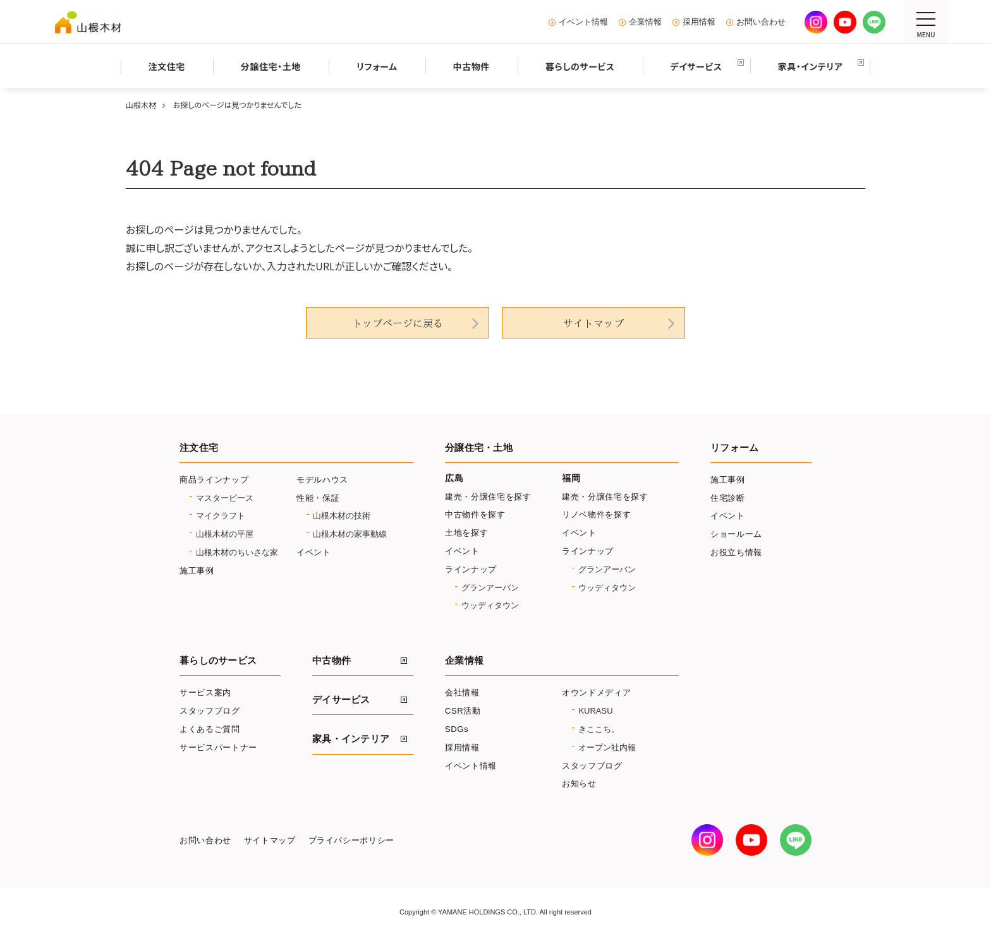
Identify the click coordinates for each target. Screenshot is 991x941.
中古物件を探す (475, 514)
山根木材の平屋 (224, 534)
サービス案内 (205, 692)
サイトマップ (593, 323)
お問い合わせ (761, 22)
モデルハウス (322, 479)
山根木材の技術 (341, 515)
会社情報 (462, 692)
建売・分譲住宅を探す (488, 496)
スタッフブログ (209, 711)
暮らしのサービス (218, 661)
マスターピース (224, 498)
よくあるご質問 (209, 729)
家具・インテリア (350, 739)
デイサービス (341, 700)
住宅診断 (727, 498)
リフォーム (734, 448)
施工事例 (196, 570)
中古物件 (331, 661)
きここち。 (598, 729)
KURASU (595, 711)
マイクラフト (220, 515)
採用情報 (699, 22)
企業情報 (645, 22)
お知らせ (579, 783)
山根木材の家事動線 (350, 534)
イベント (313, 552)
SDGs (456, 729)
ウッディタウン (490, 605)
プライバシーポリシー (351, 840)
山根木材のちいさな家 (237, 552)
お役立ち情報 (736, 552)
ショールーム (736, 534)
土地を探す (466, 532)
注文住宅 (198, 448)
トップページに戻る (397, 323)
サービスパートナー (218, 747)
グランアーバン (490, 587)
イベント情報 (583, 22)
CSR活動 (463, 711)
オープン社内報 (607, 747)
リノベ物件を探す (596, 514)
